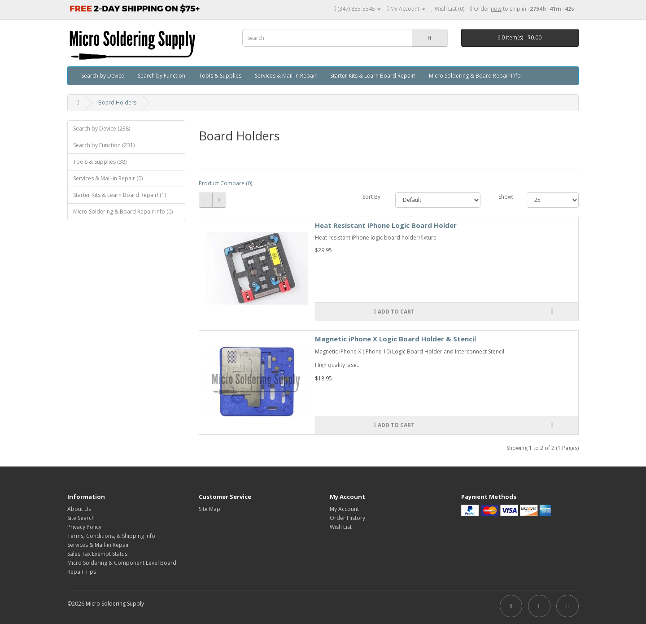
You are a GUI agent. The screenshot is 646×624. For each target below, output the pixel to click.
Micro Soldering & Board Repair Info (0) (123, 211)
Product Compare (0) (225, 183)
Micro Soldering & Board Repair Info (475, 75)
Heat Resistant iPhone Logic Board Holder (386, 225)
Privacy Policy (84, 527)
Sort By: (372, 197)
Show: (505, 197)
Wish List (341, 527)
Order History (347, 518)
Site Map (209, 509)
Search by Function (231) (104, 145)
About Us (79, 509)
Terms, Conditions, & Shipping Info (111, 536)
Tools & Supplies (220, 75)
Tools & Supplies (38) (100, 162)
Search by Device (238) (101, 128)
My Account (344, 509)
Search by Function (161, 75)
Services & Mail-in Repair (286, 75)
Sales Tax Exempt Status (97, 554)
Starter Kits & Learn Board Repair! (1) (119, 195)
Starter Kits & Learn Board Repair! (372, 75)
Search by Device (102, 75)
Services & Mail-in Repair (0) (108, 178)
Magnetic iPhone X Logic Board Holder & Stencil (395, 338)
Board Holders (117, 102)
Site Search (81, 518)
